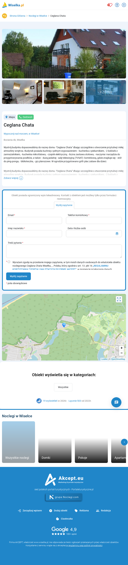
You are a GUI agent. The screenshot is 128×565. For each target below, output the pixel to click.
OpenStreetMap (118, 359)
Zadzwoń (25, 117)
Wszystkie (63, 387)
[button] (124, 442)
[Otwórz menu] (124, 5)
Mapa (10, 117)
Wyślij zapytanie (18, 276)
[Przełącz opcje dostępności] (117, 5)
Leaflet (104, 359)
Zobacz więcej (11, 178)
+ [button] (121, 348)
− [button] (121, 353)
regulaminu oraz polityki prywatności (85, 545)
